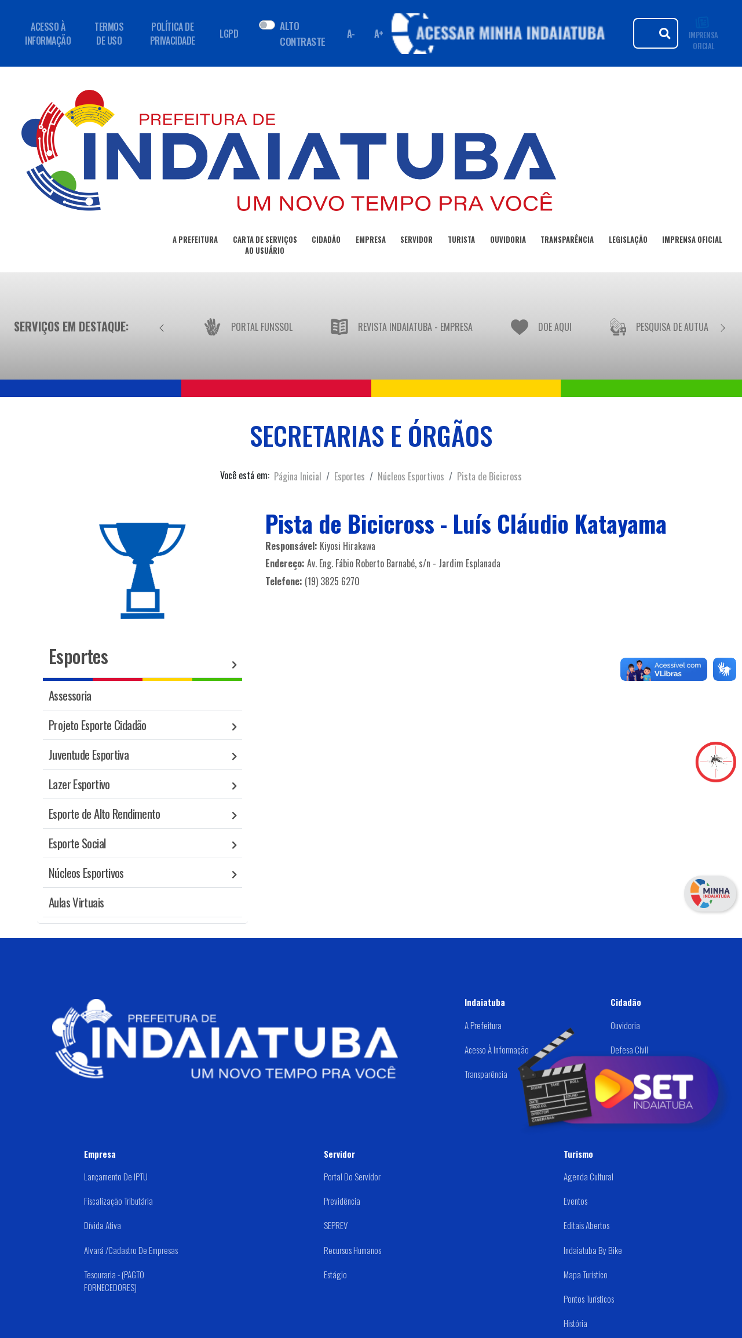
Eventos (575, 1200)
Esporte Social (77, 843)
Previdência (342, 1200)
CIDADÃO (326, 241)
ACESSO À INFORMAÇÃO (48, 34)
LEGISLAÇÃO (628, 241)
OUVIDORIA (508, 241)
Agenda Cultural (588, 1176)
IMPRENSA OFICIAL (703, 33)
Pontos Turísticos (589, 1298)
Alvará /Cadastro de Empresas (131, 1250)
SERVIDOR (416, 241)
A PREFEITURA (195, 241)
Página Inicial (297, 476)
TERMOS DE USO (108, 34)
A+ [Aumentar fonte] (378, 34)
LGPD (229, 34)
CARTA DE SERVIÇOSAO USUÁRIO (265, 247)
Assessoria (70, 695)
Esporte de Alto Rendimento (104, 813)
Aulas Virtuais (76, 902)
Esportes (349, 476)
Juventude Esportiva (89, 754)
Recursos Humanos (352, 1250)
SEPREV (336, 1225)
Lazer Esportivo (79, 784)
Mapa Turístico (586, 1274)
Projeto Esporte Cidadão (98, 725)
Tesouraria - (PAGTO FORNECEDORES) (114, 1281)
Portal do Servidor (352, 1176)
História (575, 1323)
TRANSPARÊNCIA (567, 241)
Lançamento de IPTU (116, 1176)
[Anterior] (161, 326)
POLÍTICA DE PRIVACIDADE (172, 34)
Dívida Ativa (102, 1225)
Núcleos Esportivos (411, 476)
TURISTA (461, 241)
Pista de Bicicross (489, 476)
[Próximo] (722, 326)
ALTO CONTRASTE (302, 33)
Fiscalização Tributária (118, 1200)
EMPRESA (371, 241)
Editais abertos (586, 1225)
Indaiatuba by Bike (593, 1250)
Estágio (335, 1274)
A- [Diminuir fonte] (351, 34)
